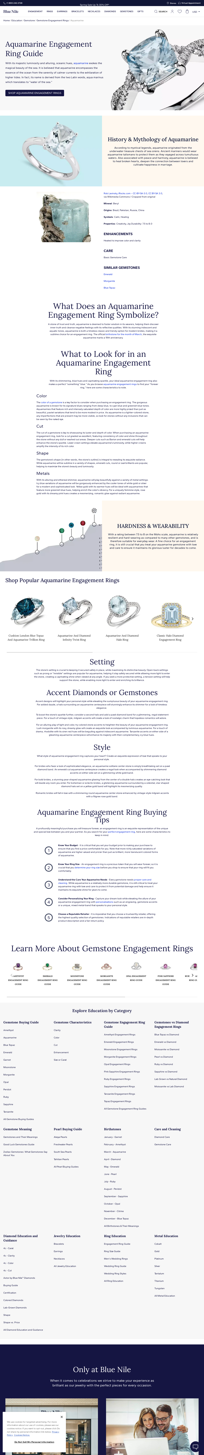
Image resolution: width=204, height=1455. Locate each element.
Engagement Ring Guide (117, 1243)
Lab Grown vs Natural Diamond (170, 1079)
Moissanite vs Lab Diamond (169, 1086)
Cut (55, 1045)
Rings (50, 11)
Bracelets (77, 11)
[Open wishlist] (179, 11)
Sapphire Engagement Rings (119, 1086)
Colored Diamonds (13, 1300)
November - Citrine (114, 1211)
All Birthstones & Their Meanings (121, 1226)
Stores (173, 3)
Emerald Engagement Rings (119, 1042)
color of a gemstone (51, 402)
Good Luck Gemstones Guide (18, 1144)
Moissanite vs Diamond (166, 1049)
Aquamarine (10, 1037)
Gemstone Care (162, 1144)
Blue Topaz (109, 287)
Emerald (108, 274)
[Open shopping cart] (187, 11)
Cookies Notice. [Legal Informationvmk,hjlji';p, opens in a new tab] (22, 1435)
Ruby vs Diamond (163, 1064)
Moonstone (9, 1067)
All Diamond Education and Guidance (23, 1329)
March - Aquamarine (115, 1151)
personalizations (104, 902)
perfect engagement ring (121, 831)
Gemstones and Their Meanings (20, 1137)
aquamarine (81, 63)
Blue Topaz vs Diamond (166, 1034)
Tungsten (159, 1288)
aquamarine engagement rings (120, 384)
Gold (156, 1251)
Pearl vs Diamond (163, 1056)
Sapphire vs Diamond (165, 1071)
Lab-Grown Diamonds (15, 1307)
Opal (6, 1082)
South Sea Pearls (63, 1151)
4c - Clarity (9, 1255)
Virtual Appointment (191, 3)
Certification (9, 1292)
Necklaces (94, 11)
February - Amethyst (115, 1144)
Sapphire (8, 1104)
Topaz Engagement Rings (117, 1101)
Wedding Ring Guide (115, 1266)
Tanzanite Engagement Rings (119, 1093)
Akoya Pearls (60, 1137)
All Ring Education (113, 1281)
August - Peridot (113, 1189)
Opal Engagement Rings (117, 1064)
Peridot (7, 1089)
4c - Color (8, 1263)
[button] (193, 619)
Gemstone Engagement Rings (53, 20)
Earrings (62, 11)
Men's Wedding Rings (116, 1258)
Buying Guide (10, 1285)
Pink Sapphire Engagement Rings (122, 1071)
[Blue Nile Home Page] (11, 11)
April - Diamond (112, 1159)
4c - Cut (7, 1270)
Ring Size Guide (112, 1251)
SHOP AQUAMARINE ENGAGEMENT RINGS (34, 93)
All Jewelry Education (65, 1266)
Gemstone (29, 20)
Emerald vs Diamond (165, 1042)
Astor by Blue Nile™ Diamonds (19, 1278)
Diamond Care (162, 1137)
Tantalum (159, 1273)
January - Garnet (113, 1137)
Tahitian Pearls (61, 1159)
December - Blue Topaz (116, 1218)
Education (16, 20)
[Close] (61, 1417)
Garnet (7, 1059)
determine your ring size (87, 867)
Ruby (6, 1097)
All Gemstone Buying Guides (18, 1119)
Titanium (159, 1281)
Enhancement (61, 1052)
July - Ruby (109, 1181)
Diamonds (110, 11)
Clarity (57, 1030)
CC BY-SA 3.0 (155, 193)
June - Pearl (110, 1174)
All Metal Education (164, 1295)
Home (6, 20)
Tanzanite (8, 1111)
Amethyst (8, 1030)
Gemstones (126, 11)
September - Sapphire (116, 1196)
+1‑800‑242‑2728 (14, 3)
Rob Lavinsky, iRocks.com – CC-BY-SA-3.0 (125, 193)
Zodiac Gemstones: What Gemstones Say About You (25, 1153)
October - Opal (112, 1203)
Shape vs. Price (11, 1322)
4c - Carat (8, 1248)
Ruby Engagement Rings (117, 1079)
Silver (157, 1266)
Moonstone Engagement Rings (120, 1049)
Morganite (109, 281)
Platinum (159, 1258)
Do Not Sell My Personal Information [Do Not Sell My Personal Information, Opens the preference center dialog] (34, 1442)
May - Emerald (111, 1166)
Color (56, 1037)
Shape (6, 1315)
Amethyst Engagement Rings (119, 1034)
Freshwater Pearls (63, 1144)
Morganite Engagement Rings (120, 1056)
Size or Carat (60, 1059)
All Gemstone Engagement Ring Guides (125, 1108)
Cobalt (158, 1243)
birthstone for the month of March (124, 334)
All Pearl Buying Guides (66, 1166)
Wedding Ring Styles (115, 1273)
